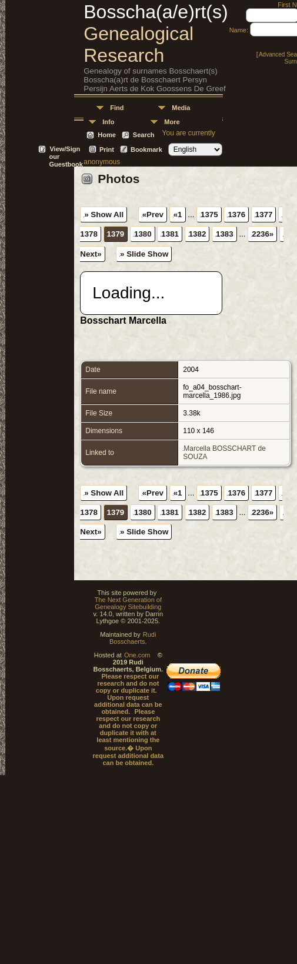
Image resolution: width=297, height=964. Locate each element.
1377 (264, 214)
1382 (197, 234)
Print (106, 149)
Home (107, 134)
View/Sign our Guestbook (65, 149)
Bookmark (146, 149)
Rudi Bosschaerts (132, 638)
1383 (224, 234)
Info (108, 121)
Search (144, 134)
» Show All (104, 214)
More (171, 121)
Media (181, 107)
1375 (209, 214)
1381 (170, 234)
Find (117, 107)
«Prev (152, 214)
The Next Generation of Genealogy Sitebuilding (128, 603)
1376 (236, 214)
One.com (137, 655)
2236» (262, 234)
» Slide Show (144, 254)
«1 (177, 214)
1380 (143, 234)
